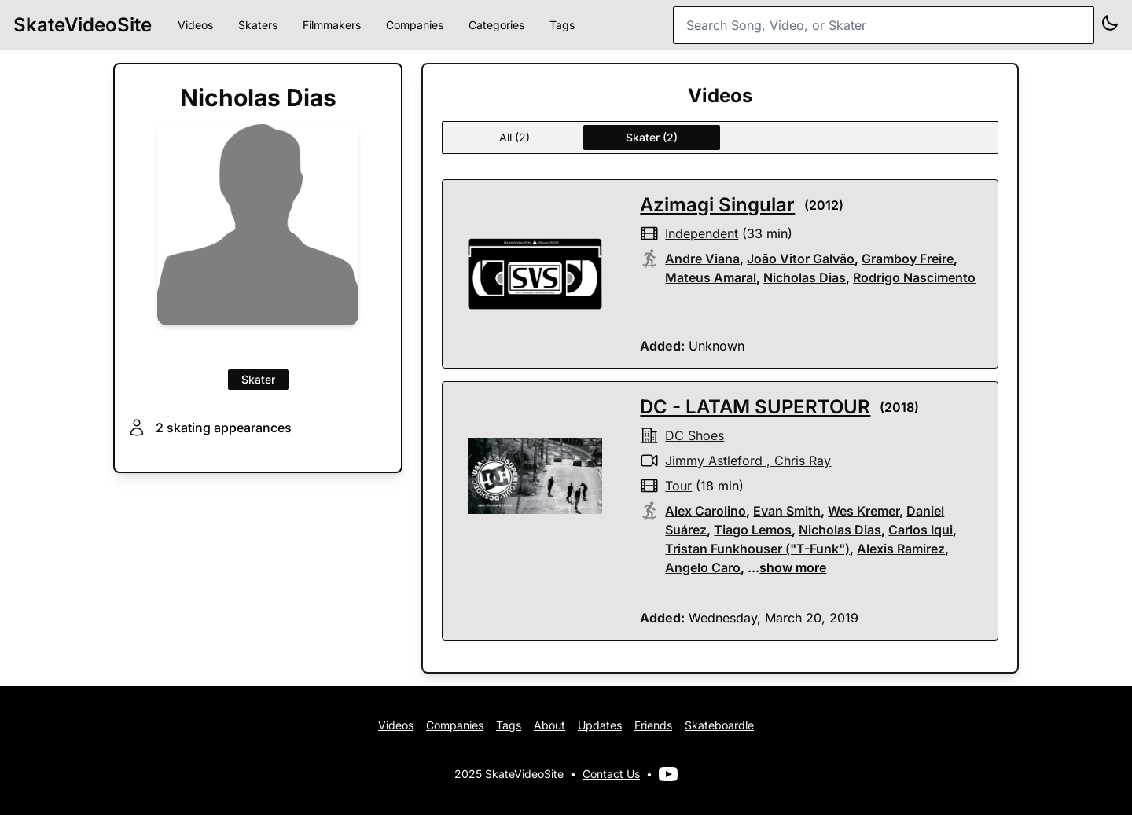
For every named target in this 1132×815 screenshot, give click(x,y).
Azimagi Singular (717, 204)
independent (701, 233)
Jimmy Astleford (714, 460)
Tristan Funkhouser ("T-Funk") (757, 548)
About (549, 725)
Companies (414, 24)
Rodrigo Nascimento (914, 277)
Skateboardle (719, 725)
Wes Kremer (863, 511)
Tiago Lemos (753, 530)
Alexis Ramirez (901, 548)
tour (678, 486)
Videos (195, 24)
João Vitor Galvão (801, 258)
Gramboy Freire (908, 258)
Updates (600, 725)
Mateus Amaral (710, 277)
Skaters (257, 24)
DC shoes (694, 435)
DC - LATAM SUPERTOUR (755, 406)
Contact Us (611, 773)
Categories (496, 24)
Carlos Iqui (920, 530)
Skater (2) (652, 137)
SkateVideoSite (82, 24)
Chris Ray (802, 460)
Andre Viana (702, 258)
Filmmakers (332, 24)
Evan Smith (787, 511)
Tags (562, 24)
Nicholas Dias (804, 277)
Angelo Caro (703, 567)
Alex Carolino (705, 511)
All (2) (514, 137)
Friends (653, 725)
